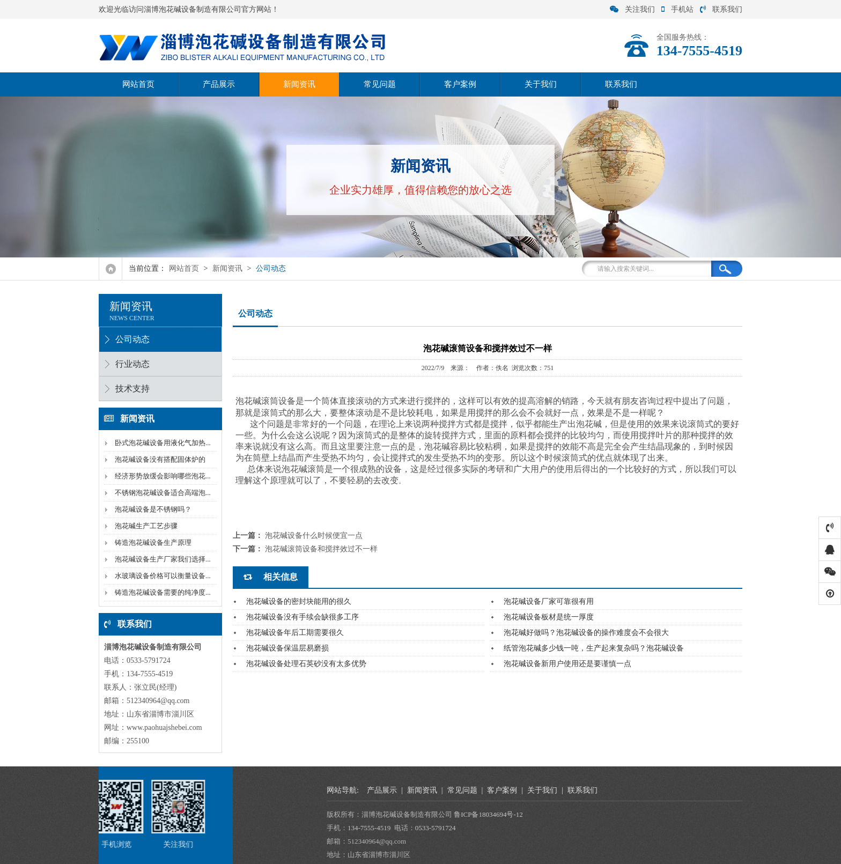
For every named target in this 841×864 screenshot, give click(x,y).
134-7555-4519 (660, 828)
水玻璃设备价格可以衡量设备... (162, 576)
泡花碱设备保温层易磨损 (287, 648)
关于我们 (541, 84)
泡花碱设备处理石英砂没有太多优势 (306, 664)
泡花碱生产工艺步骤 (145, 526)
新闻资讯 (299, 84)
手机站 (677, 9)
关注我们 (632, 9)
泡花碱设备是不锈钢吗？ (152, 509)
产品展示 (219, 84)
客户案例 (460, 84)
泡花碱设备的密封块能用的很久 (298, 601)
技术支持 (132, 388)
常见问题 (380, 84)
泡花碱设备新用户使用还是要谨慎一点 (567, 664)
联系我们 (721, 9)
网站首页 (138, 84)
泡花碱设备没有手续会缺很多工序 (302, 617)
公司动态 (271, 268)
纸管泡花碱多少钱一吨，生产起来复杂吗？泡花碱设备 (594, 648)
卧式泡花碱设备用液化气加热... (162, 443)
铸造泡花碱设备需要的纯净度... (162, 592)
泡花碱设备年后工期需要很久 (295, 633)
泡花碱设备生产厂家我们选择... (162, 559)
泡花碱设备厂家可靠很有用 (549, 601)
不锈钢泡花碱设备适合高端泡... (162, 493)
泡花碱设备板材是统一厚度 (549, 617)
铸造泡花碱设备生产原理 (152, 542)
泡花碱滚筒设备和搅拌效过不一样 (321, 549)
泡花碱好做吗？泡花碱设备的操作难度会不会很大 (586, 633)
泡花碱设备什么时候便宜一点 (314, 535)
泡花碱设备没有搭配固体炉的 (159, 459)
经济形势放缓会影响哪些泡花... (162, 476)
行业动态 (132, 363)
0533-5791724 (726, 828)
